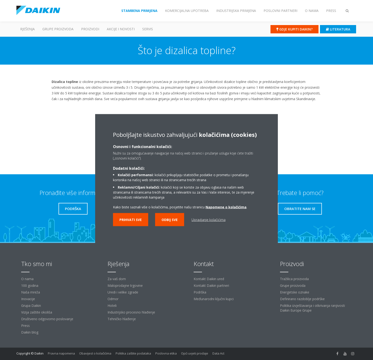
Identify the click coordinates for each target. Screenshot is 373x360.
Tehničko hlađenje (122, 319)
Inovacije (28, 299)
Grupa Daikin (31, 305)
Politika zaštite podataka (133, 353)
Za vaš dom (117, 279)
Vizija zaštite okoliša (36, 312)
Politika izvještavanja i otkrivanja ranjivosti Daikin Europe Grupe (312, 308)
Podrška (200, 292)
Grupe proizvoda (292, 285)
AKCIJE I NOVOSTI (121, 29)
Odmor (113, 299)
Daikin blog (29, 332)
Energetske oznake (294, 292)
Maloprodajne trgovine (125, 285)
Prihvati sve (130, 219)
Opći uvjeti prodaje (194, 353)
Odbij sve (170, 219)
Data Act (218, 353)
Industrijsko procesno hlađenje (131, 312)
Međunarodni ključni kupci (214, 299)
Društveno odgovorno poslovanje (47, 319)
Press (25, 325)
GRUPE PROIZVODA (58, 29)
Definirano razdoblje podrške (302, 299)
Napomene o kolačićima (226, 207)
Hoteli (112, 305)
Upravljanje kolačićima (208, 219)
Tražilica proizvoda (294, 279)
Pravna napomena (61, 353)
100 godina (29, 285)
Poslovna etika (166, 353)
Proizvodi (90, 29)
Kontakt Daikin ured (209, 279)
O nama (27, 279)
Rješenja (27, 29)
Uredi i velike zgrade (123, 292)
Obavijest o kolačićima (95, 353)
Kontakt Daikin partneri (211, 285)
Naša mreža (30, 292)
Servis (147, 29)
